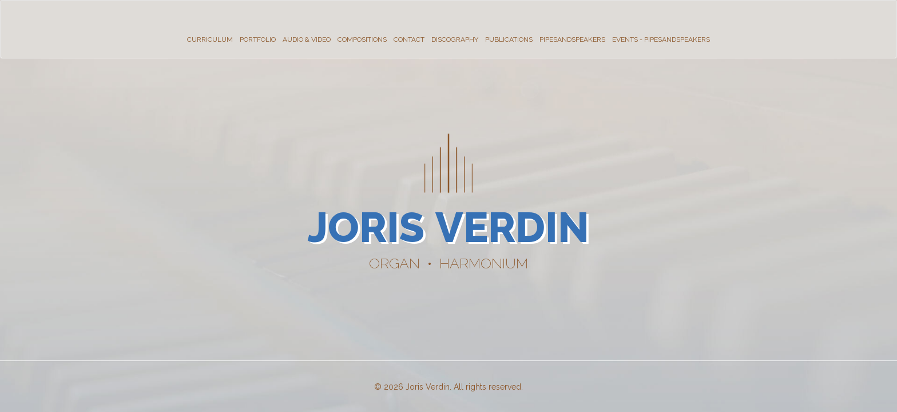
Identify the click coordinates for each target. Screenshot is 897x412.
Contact (409, 39)
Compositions (362, 39)
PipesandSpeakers (572, 39)
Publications (509, 39)
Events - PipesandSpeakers (661, 39)
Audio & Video (307, 39)
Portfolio (258, 39)
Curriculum (210, 39)
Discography (454, 39)
